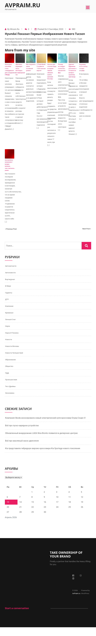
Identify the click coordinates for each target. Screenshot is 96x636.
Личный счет (11, 323)
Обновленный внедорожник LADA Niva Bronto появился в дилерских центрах (41, 442)
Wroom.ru (14, 29)
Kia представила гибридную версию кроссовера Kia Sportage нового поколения (42, 457)
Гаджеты (9, 294)
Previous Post (12, 229)
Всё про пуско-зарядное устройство (22, 434)
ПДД (7, 380)
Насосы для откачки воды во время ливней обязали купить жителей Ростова (51, 72)
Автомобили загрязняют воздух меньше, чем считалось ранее (9, 165)
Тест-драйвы (11, 394)
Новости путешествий (15, 359)
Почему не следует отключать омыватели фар (61, 69)
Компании (10, 309)
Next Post (86, 229)
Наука (8, 330)
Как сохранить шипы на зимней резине (31, 68)
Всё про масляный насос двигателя (22, 449)
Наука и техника (13, 337)
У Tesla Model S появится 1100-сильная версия (41, 68)
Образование (11, 366)
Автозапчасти (11, 266)
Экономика (10, 401)
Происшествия (12, 387)
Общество (10, 373)
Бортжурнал (10, 280)
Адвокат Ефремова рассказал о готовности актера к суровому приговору (72, 71)
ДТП (7, 302)
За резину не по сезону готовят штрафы (83, 68)
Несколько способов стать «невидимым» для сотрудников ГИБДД (9, 70)
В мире (8, 287)
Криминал (10, 316)
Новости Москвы (13, 351)
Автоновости (11, 273)
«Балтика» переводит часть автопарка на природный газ (20, 70)
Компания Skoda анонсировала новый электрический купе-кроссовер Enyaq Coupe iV (45, 426)
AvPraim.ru (22, 5)
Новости (9, 344)
